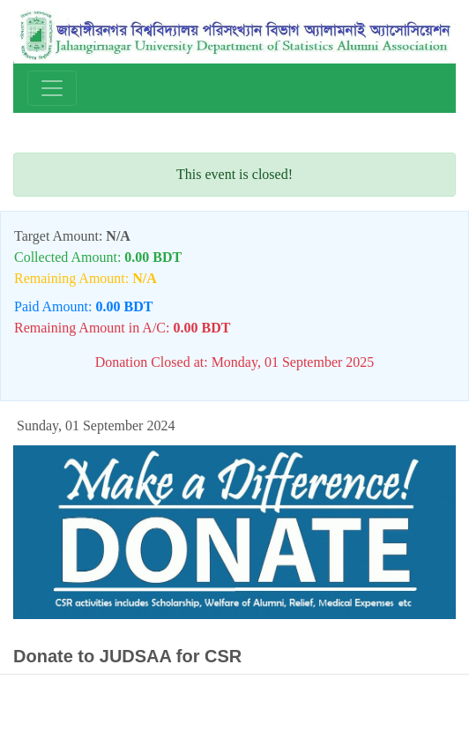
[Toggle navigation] (52, 88)
